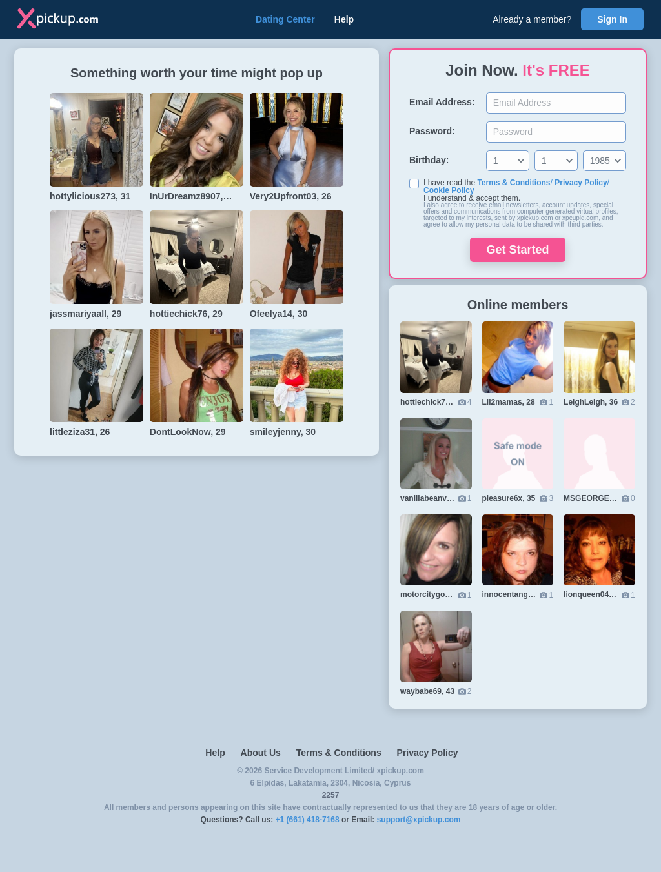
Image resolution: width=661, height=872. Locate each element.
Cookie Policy (448, 190)
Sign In (612, 19)
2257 (331, 795)
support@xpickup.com (419, 819)
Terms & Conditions (513, 182)
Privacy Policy (580, 182)
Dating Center (285, 19)
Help (344, 19)
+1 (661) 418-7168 (308, 819)
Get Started (517, 249)
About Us (261, 752)
